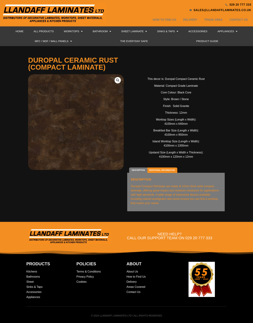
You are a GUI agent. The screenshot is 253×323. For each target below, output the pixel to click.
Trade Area (213, 19)
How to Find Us (164, 19)
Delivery (190, 19)
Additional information (162, 170)
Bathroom (102, 31)
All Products (44, 31)
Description (138, 170)
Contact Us (238, 19)
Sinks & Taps (167, 31)
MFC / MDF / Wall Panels (53, 41)
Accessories (197, 31)
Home (20, 31)
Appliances (227, 31)
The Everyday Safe (134, 41)
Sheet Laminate (134, 31)
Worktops (73, 31)
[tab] (138, 170)
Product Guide (207, 41)
